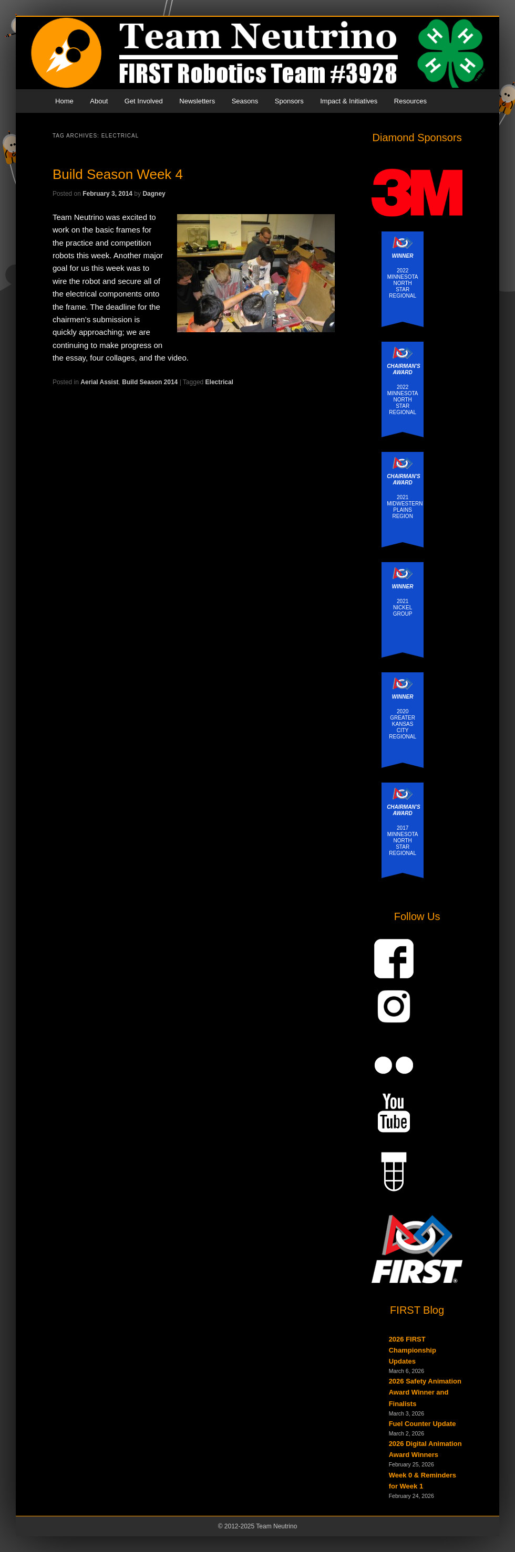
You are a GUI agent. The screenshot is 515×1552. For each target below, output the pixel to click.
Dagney (153, 193)
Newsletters (197, 101)
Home (64, 101)
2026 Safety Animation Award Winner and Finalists (425, 1392)
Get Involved (144, 101)
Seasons (245, 101)
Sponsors (289, 101)
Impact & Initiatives (348, 101)
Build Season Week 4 (118, 174)
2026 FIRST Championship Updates (412, 1350)
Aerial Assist (99, 382)
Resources (410, 101)
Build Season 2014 (150, 382)
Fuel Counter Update (422, 1424)
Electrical (219, 382)
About (99, 101)
